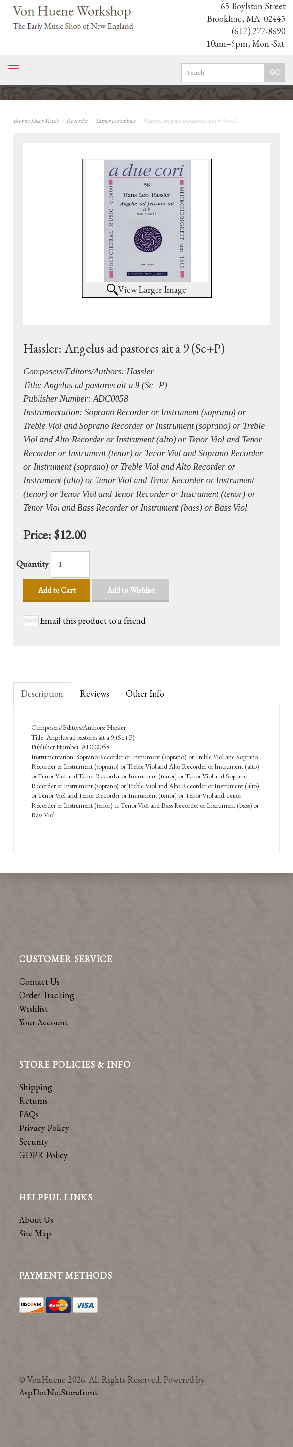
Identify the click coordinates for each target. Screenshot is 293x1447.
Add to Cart (57, 590)
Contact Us (39, 981)
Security (33, 1141)
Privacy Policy (44, 1127)
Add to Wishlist (131, 590)
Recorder (77, 120)
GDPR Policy (43, 1155)
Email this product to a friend (93, 620)
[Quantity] (70, 564)
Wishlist (33, 1008)
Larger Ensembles (115, 120)
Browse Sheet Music (36, 120)
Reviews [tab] (94, 693)
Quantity (32, 563)
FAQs (29, 1114)
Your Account (43, 1022)
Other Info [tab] (145, 693)
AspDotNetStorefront (58, 1392)
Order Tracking (46, 995)
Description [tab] (42, 693)
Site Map (35, 1233)
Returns (33, 1100)
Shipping (35, 1087)
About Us (36, 1219)
